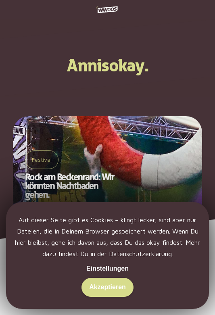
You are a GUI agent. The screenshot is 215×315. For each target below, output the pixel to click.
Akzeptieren (107, 287)
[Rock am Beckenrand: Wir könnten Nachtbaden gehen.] (107, 168)
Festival (42, 159)
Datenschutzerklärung (140, 253)
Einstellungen (107, 268)
